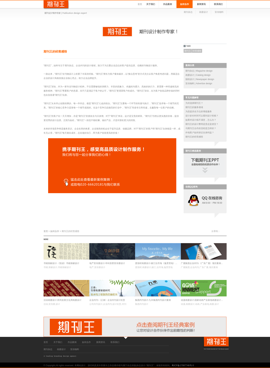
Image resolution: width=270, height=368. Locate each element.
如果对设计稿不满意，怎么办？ (200, 120)
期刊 (67, 65)
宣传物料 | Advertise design (198, 83)
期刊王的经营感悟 (194, 136)
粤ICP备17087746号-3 (183, 365)
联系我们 (218, 4)
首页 (140, 4)
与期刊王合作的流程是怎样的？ (200, 128)
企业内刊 (80, 65)
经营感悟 (197, 51)
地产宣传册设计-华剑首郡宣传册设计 (107, 263)
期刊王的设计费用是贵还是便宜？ (201, 124)
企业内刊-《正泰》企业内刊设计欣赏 (107, 300)
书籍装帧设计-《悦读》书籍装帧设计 (61, 263)
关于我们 (150, 4)
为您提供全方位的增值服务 (198, 111)
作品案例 (167, 4)
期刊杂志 (188, 12)
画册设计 (203, 12)
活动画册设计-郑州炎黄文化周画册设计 (63, 300)
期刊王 (187, 51)
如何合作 (184, 4)
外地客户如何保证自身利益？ (199, 132)
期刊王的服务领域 (194, 107)
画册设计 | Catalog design (198, 75)
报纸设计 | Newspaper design (199, 79)
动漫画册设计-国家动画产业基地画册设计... (202, 300)
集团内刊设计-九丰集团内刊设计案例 (153, 300)
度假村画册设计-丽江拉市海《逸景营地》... (156, 263)
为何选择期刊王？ (194, 103)
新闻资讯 (201, 4)
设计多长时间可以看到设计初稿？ (201, 115)
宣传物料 (219, 12)
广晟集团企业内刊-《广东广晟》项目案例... (202, 263)
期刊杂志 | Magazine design (199, 71)
